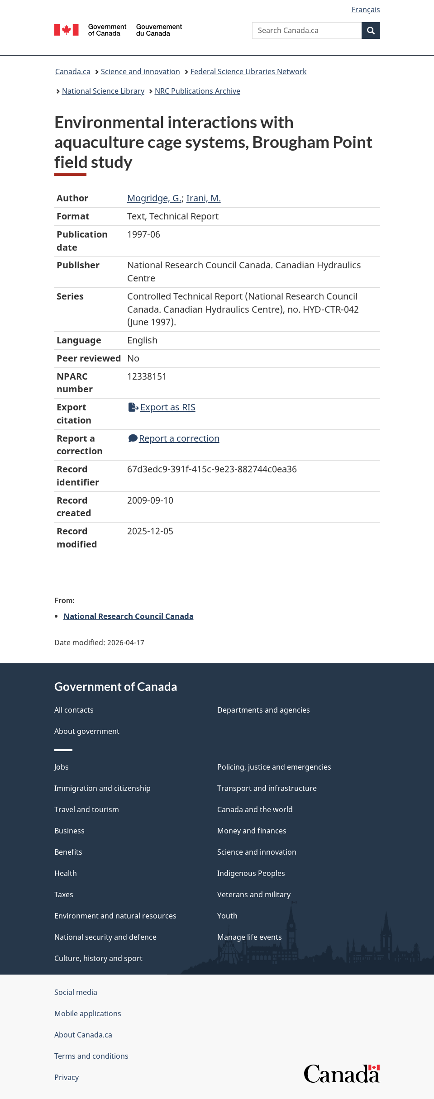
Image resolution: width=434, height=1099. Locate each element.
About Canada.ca (83, 1035)
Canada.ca (73, 71)
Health (65, 873)
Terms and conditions (91, 1056)
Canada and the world (255, 809)
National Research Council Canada (128, 615)
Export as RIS (162, 407)
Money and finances (251, 831)
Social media (75, 992)
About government (86, 731)
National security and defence (105, 937)
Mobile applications (87, 1013)
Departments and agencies (263, 710)
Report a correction (174, 438)
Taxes (63, 894)
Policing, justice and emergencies (274, 767)
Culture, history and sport (98, 958)
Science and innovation (140, 71)
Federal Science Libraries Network (249, 71)
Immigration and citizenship (102, 788)
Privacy (66, 1077)
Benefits (68, 852)
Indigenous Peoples (251, 873)
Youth (227, 916)
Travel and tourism (86, 809)
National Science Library (103, 91)
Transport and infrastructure (267, 788)
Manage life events (249, 937)
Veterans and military (254, 894)
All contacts (74, 710)
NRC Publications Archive (197, 91)
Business (69, 831)
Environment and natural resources (115, 916)
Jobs (61, 767)
